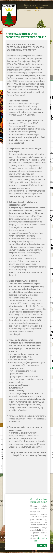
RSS (25, 8)
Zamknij (42, 545)
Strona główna (30, 5)
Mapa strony (44, 5)
